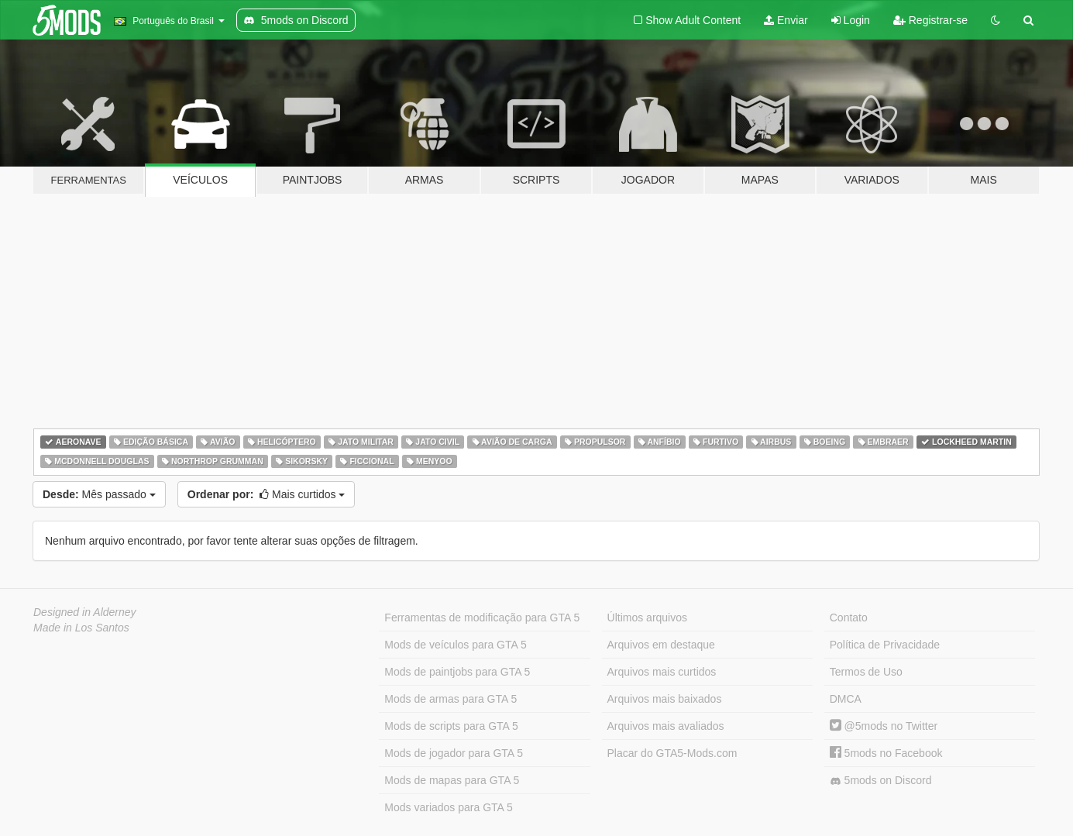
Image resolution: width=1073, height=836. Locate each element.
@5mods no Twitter (883, 726)
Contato (849, 617)
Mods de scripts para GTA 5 (451, 726)
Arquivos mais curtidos (662, 672)
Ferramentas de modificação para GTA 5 (481, 617)
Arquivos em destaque (661, 644)
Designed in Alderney (84, 612)
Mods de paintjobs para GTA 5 (457, 672)
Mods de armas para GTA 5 (450, 699)
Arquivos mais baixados (664, 699)
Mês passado (99, 494)
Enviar (786, 20)
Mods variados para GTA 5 (448, 807)
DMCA (845, 699)
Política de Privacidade (885, 644)
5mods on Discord (881, 780)
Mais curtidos (266, 494)
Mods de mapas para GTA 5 (451, 780)
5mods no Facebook (886, 753)
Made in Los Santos (81, 627)
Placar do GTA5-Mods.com (672, 753)
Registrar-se (930, 20)
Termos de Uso (866, 672)
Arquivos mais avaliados (665, 726)
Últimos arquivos (647, 617)
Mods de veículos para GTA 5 (455, 644)
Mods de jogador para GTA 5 (453, 753)
